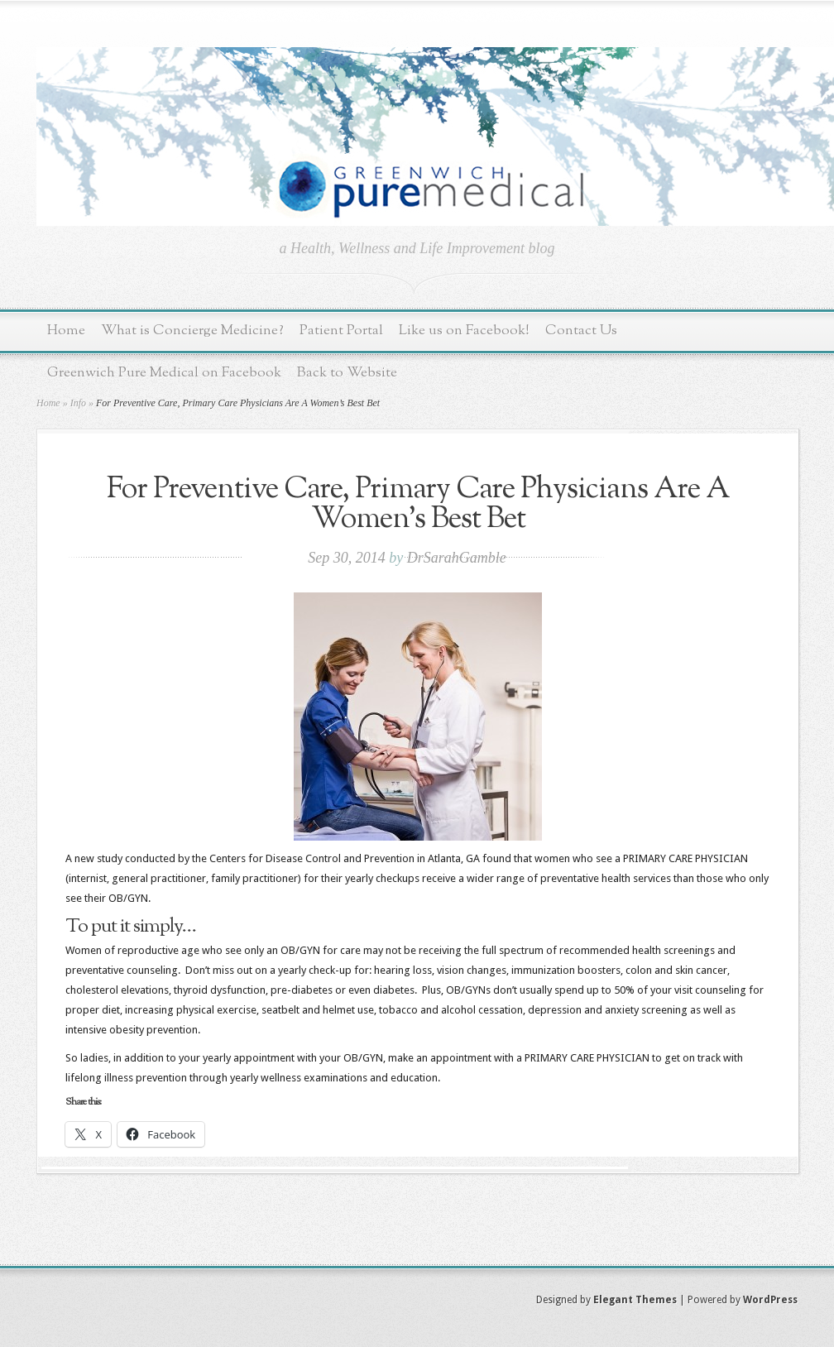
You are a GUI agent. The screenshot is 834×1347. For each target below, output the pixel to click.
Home (66, 330)
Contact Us (581, 330)
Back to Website (347, 372)
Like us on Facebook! (464, 330)
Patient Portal (341, 330)
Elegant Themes (635, 1300)
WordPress (770, 1300)
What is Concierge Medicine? (192, 330)
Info (78, 403)
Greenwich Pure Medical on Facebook (164, 372)
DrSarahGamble (456, 557)
